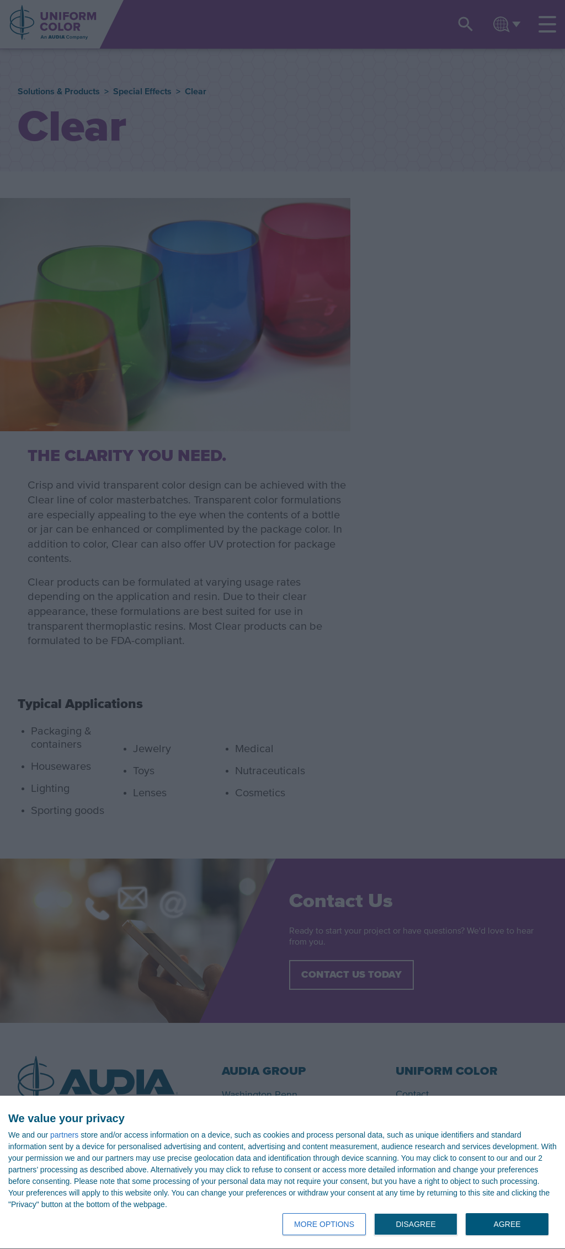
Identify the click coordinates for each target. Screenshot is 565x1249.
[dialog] (282, 1172)
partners (64, 1135)
